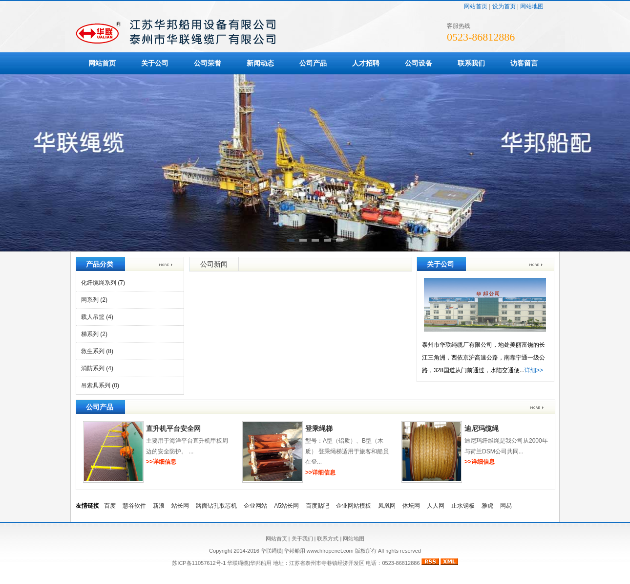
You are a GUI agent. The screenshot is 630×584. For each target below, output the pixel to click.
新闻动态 (260, 63)
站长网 (180, 505)
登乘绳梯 (319, 428)
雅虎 (487, 505)
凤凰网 (387, 505)
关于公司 (154, 63)
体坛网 (411, 505)
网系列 (94, 299)
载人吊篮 (97, 317)
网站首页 (475, 6)
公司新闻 (214, 264)
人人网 (435, 505)
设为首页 (504, 6)
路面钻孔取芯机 (216, 505)
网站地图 (532, 6)
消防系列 (97, 368)
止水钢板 (463, 505)
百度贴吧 (317, 505)
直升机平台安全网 (173, 428)
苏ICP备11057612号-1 (199, 563)
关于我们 (302, 538)
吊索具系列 (100, 385)
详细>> (534, 370)
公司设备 (418, 63)
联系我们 (471, 63)
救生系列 (97, 351)
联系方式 (327, 538)
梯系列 (94, 334)
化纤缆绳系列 (103, 282)
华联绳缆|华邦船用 (249, 563)
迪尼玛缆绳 (481, 428)
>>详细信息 (161, 461)
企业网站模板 (353, 505)
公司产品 (313, 63)
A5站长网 (286, 505)
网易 (506, 505)
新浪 (159, 505)
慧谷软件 (134, 505)
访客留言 (524, 63)
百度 (110, 505)
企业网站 (255, 505)
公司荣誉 (207, 63)
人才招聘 (365, 63)
